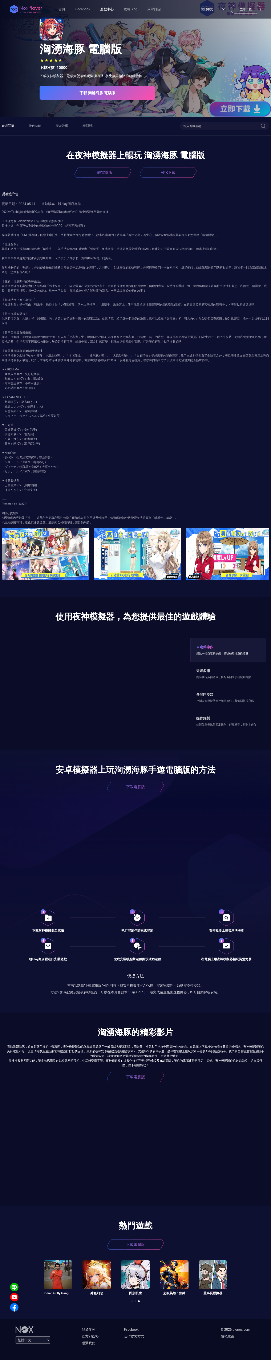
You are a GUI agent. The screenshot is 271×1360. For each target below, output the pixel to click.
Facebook (82, 9)
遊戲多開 (203, 671)
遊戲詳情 (8, 126)
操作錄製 (203, 718)
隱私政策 (227, 1336)
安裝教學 (62, 126)
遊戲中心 (107, 9)
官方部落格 (90, 1336)
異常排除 (154, 9)
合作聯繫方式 (134, 1336)
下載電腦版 (102, 172)
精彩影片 (88, 126)
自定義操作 (204, 647)
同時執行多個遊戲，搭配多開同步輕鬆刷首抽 (223, 677)
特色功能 (35, 126)
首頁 (61, 9)
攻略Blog (130, 9)
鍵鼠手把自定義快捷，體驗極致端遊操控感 (222, 653)
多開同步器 (204, 694)
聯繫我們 (88, 1343)
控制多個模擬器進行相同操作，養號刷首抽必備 (225, 700)
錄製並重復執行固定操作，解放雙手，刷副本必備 (226, 724)
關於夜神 (88, 1330)
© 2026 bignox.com (235, 1330)
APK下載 (168, 172)
